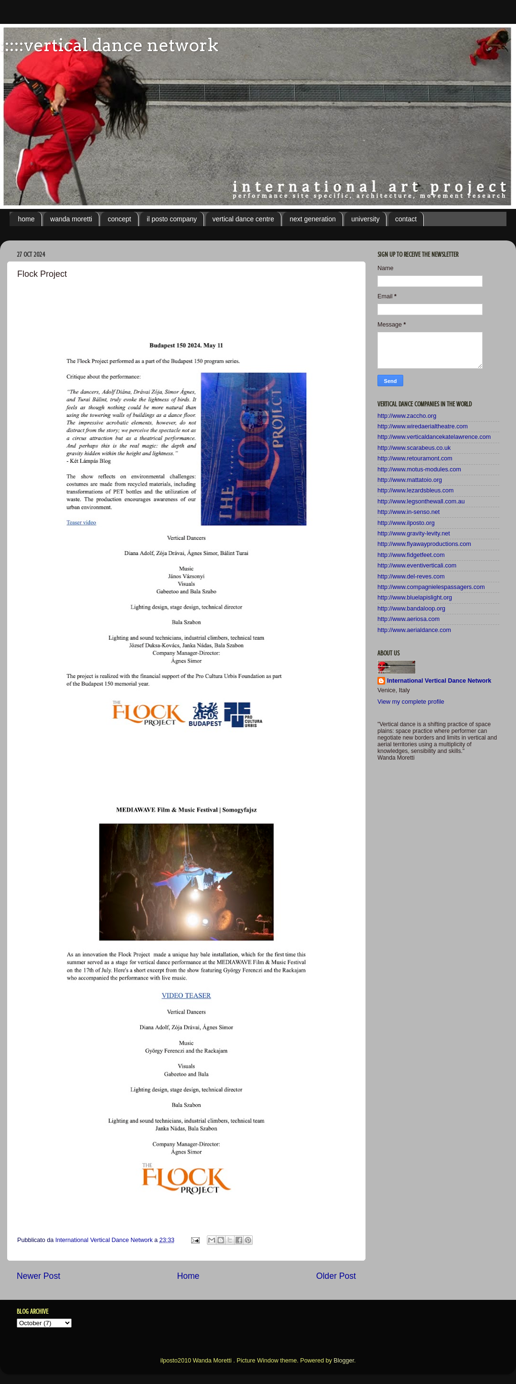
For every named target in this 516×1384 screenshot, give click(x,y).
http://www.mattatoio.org (409, 480)
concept (119, 219)
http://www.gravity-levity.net (413, 533)
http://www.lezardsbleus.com (415, 490)
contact (406, 219)
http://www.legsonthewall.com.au (421, 501)
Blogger (343, 1360)
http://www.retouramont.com (414, 458)
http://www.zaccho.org (406, 416)
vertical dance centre (243, 219)
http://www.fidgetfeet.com (411, 555)
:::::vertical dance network (109, 44)
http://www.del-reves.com (411, 576)
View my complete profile (410, 701)
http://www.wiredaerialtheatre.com (422, 426)
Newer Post (38, 1276)
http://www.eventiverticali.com (416, 565)
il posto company (172, 219)
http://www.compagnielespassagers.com (431, 587)
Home (188, 1276)
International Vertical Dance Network (439, 680)
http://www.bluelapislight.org (414, 597)
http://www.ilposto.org (406, 523)
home (26, 219)
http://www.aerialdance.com (414, 630)
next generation (313, 219)
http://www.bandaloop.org (411, 608)
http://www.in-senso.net (408, 512)
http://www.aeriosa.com (408, 619)
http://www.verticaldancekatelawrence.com (434, 437)
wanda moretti (71, 219)
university (365, 219)
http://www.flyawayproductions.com (424, 544)
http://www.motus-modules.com (419, 469)
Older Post (336, 1276)
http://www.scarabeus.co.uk (414, 448)
